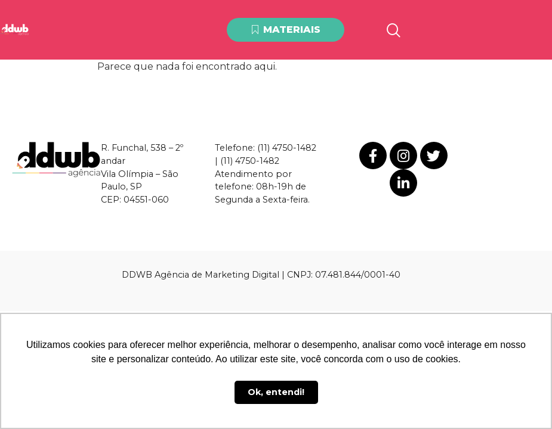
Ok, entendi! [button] (276, 392)
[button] (285, 30)
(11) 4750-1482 (286, 147)
